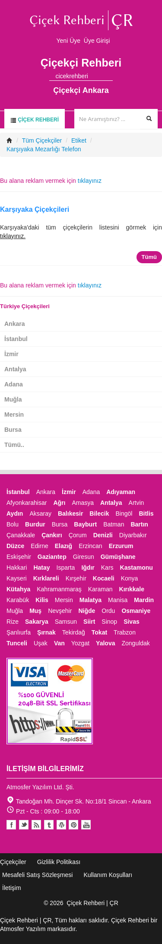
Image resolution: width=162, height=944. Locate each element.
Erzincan (90, 545)
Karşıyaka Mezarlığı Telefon (43, 149)
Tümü (149, 257)
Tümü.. (14, 444)
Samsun (66, 621)
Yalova (105, 643)
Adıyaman (120, 491)
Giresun (83, 556)
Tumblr (48, 824)
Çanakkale (20, 535)
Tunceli (16, 643)
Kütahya (18, 589)
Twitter (23, 824)
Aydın (14, 513)
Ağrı (59, 502)
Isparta (66, 567)
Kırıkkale (131, 589)
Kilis (41, 599)
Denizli (103, 535)
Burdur (35, 524)
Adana (13, 384)
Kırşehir (76, 578)
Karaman (100, 589)
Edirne (39, 545)
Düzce (15, 545)
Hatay (41, 567)
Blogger (36, 824)
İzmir (11, 354)
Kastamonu (136, 567)
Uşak (41, 643)
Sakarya (36, 621)
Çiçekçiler (13, 861)
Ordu (108, 610)
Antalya (15, 369)
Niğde (86, 610)
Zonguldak (135, 643)
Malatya (90, 599)
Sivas (132, 621)
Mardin (144, 599)
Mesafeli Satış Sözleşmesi (37, 874)
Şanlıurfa (18, 632)
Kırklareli (46, 578)
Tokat (99, 632)
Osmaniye (135, 610)
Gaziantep (52, 556)
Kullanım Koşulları (107, 874)
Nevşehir (60, 610)
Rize (12, 621)
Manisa (117, 599)
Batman (113, 524)
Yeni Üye (69, 40)
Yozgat (80, 643)
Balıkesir (70, 513)
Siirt (89, 621)
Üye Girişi (97, 40)
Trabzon (125, 632)
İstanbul (16, 338)
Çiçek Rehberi (34, 120)
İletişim (11, 887)
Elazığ (63, 545)
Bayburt (85, 524)
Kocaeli (103, 578)
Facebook (11, 824)
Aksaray (40, 513)
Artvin (136, 502)
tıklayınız (90, 180)
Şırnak (46, 632)
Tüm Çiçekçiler (42, 140)
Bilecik (99, 513)
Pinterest (73, 824)
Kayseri (16, 578)
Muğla (13, 399)
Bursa (13, 429)
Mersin (14, 414)
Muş (35, 610)
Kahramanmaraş (59, 589)
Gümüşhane (118, 556)
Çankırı (51, 535)
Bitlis (146, 513)
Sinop (109, 621)
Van (59, 643)
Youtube (61, 824)
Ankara (14, 323)
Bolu (12, 524)
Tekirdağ (73, 632)
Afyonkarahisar (26, 502)
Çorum (78, 535)
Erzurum (121, 545)
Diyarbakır (133, 535)
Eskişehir (18, 556)
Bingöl (123, 513)
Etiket (78, 140)
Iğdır (87, 567)
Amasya (83, 502)
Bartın (139, 524)
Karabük (17, 599)
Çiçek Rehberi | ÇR (92, 902)
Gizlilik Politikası (58, 861)
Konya (129, 578)
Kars (107, 567)
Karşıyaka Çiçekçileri (34, 209)
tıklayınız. (12, 236)
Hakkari (16, 567)
